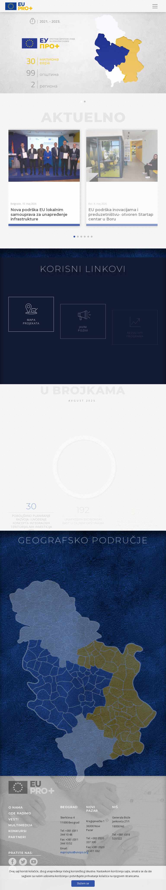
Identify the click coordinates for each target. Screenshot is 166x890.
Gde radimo (19, 813)
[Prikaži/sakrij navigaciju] (155, 6)
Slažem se (83, 883)
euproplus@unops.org (74, 852)
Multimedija (20, 825)
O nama (15, 807)
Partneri (17, 837)
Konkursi (17, 831)
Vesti (13, 819)
